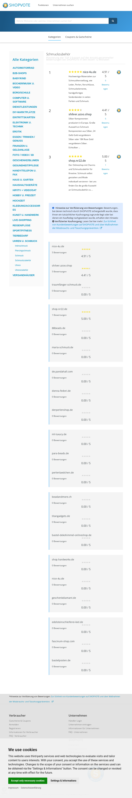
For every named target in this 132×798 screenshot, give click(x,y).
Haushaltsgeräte (25, 185)
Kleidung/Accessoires (26, 207)
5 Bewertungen (105, 84)
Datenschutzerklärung (31, 788)
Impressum (13, 788)
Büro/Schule (21, 92)
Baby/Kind (19, 78)
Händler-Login (75, 720)
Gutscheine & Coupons (20, 720)
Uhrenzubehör (21, 270)
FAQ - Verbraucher (17, 735)
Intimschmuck (21, 246)
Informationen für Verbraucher (23, 732)
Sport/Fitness (22, 230)
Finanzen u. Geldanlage (21, 147)
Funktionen (43, 5)
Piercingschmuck (23, 250)
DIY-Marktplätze (24, 112)
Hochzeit (19, 200)
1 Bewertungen (105, 169)
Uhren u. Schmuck (25, 241)
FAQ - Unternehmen (78, 732)
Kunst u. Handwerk (26, 215)
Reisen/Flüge (21, 225)
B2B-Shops (20, 73)
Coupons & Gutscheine (78, 36)
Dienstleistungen (25, 106)
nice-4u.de (89, 72)
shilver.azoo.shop (80, 114)
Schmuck (19, 255)
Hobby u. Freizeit (24, 195)
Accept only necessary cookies (28, 780)
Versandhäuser (24, 275)
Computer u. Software (21, 100)
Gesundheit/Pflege (26, 165)
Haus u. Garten (23, 179)
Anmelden (14, 724)
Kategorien (54, 36)
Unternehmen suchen (63, 5)
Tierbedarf (20, 235)
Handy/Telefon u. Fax (24, 172)
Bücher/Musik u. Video (23, 85)
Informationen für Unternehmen (84, 728)
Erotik (17, 131)
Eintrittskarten (24, 117)
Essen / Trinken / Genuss (24, 139)
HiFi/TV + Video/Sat (24, 190)
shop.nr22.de (77, 161)
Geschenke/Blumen (26, 160)
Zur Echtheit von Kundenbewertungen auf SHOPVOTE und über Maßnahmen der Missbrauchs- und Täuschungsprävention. (85, 225)
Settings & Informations (63, 780)
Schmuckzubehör (23, 260)
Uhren (18, 265)
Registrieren (15, 728)
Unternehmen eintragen (80, 724)
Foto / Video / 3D (23, 155)
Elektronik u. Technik (22, 124)
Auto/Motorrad (23, 67)
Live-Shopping (22, 220)
